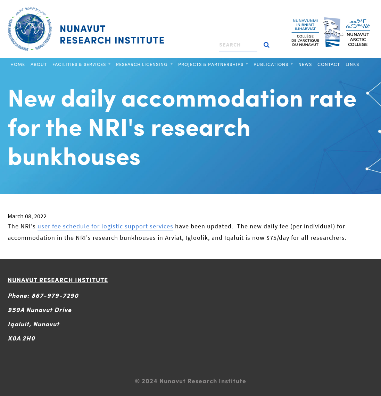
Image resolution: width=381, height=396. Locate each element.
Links (352, 64)
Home (17, 64)
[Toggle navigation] (168, 8)
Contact (328, 64)
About (39, 64)
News (305, 64)
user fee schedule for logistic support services (105, 226)
